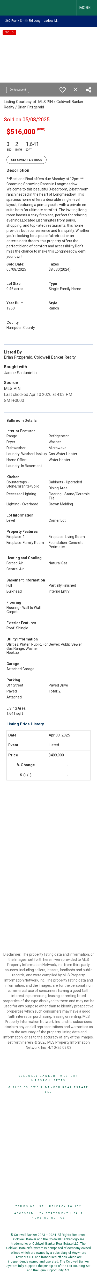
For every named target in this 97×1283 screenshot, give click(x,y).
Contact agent (18, 89)
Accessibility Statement (41, 1213)
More (85, 7)
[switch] (62, 90)
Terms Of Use (30, 1206)
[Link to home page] (8, 8)
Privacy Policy (65, 1206)
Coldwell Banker (37, 1076)
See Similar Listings (26, 159)
